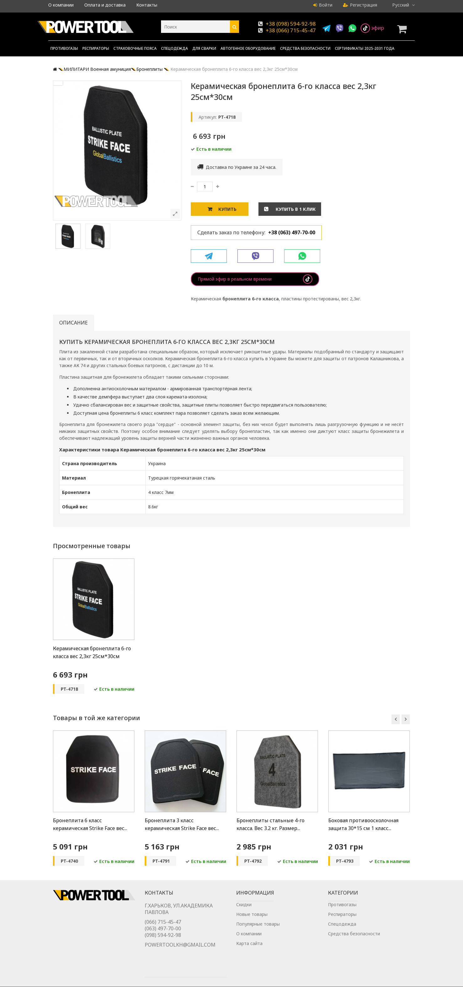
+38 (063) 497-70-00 (291, 232)
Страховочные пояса (135, 48)
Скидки (244, 911)
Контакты (146, 5)
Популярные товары (258, 930)
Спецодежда (174, 48)
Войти (322, 5)
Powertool (64, 980)
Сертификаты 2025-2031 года (364, 48)
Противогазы (64, 48)
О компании (61, 5)
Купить (227, 209)
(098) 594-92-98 (163, 942)
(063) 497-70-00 (163, 935)
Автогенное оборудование (248, 48)
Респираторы (95, 48)
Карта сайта (249, 950)
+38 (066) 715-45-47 (291, 30)
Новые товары (252, 921)
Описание (73, 322)
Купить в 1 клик (295, 209)
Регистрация (360, 5)
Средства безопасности (305, 48)
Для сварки (204, 48)
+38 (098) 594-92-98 (291, 23)
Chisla (388, 980)
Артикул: (208, 117)
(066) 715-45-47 (163, 929)
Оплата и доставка (105, 5)
